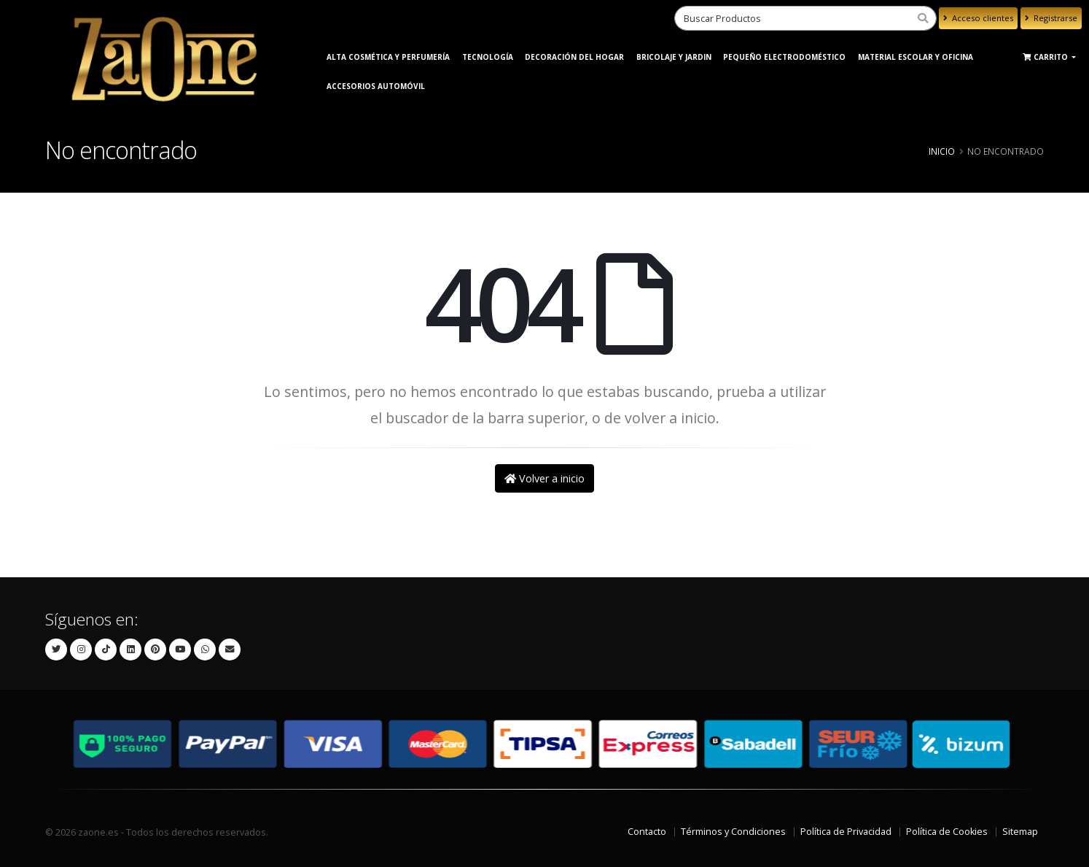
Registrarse (1051, 17)
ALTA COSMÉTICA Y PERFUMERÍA (388, 57)
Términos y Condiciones (733, 831)
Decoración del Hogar (574, 57)
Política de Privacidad (845, 831)
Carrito (1046, 57)
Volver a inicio (544, 478)
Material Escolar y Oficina (915, 57)
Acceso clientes (978, 17)
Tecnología (487, 57)
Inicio (942, 151)
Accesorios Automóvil (376, 86)
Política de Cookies (947, 831)
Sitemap (1020, 831)
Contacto (647, 831)
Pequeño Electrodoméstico (784, 57)
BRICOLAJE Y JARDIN (673, 57)
